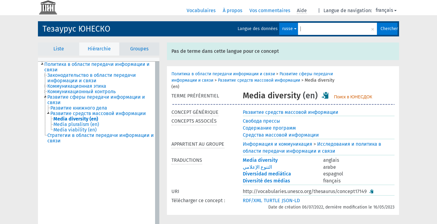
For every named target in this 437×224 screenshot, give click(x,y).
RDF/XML (252, 200)
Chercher (389, 28)
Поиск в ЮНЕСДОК (353, 96)
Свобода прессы (261, 121)
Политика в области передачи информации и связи (223, 73)
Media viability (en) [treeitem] (75, 130)
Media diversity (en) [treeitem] (75, 119)
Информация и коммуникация (277, 144)
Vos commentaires (270, 10)
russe (289, 28)
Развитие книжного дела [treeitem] (78, 108)
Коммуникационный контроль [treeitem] (81, 91)
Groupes (139, 49)
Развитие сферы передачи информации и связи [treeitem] (96, 99)
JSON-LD (291, 200)
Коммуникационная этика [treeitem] (76, 86)
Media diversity (260, 160)
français (386, 10)
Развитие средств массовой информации (259, 80)
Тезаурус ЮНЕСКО (76, 29)
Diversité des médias (266, 181)
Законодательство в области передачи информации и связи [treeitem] (91, 78)
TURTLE (272, 200)
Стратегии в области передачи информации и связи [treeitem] (100, 138)
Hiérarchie (99, 49)
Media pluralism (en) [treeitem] (76, 124)
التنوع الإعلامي (257, 167)
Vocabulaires (202, 10)
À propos (233, 10)
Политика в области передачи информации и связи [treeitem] (97, 67)
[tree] (98, 143)
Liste (58, 49)
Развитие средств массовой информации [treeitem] (98, 113)
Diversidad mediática (267, 174)
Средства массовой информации (281, 135)
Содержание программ (269, 128)
